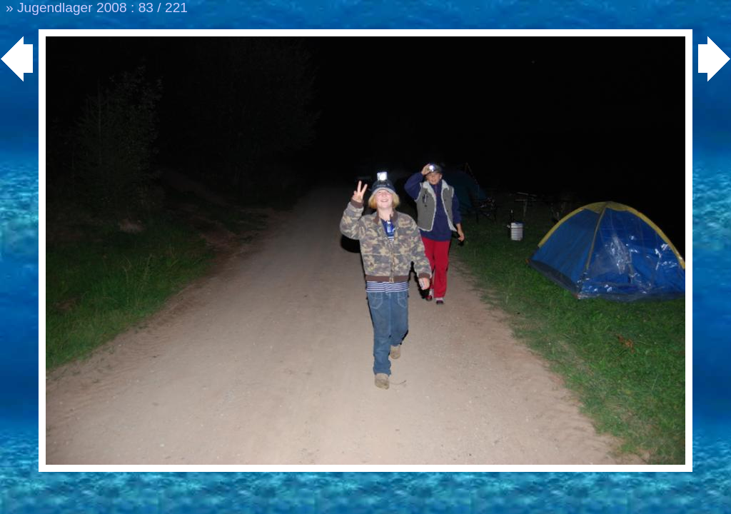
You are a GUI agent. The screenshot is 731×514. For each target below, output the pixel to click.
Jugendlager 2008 (72, 7)
